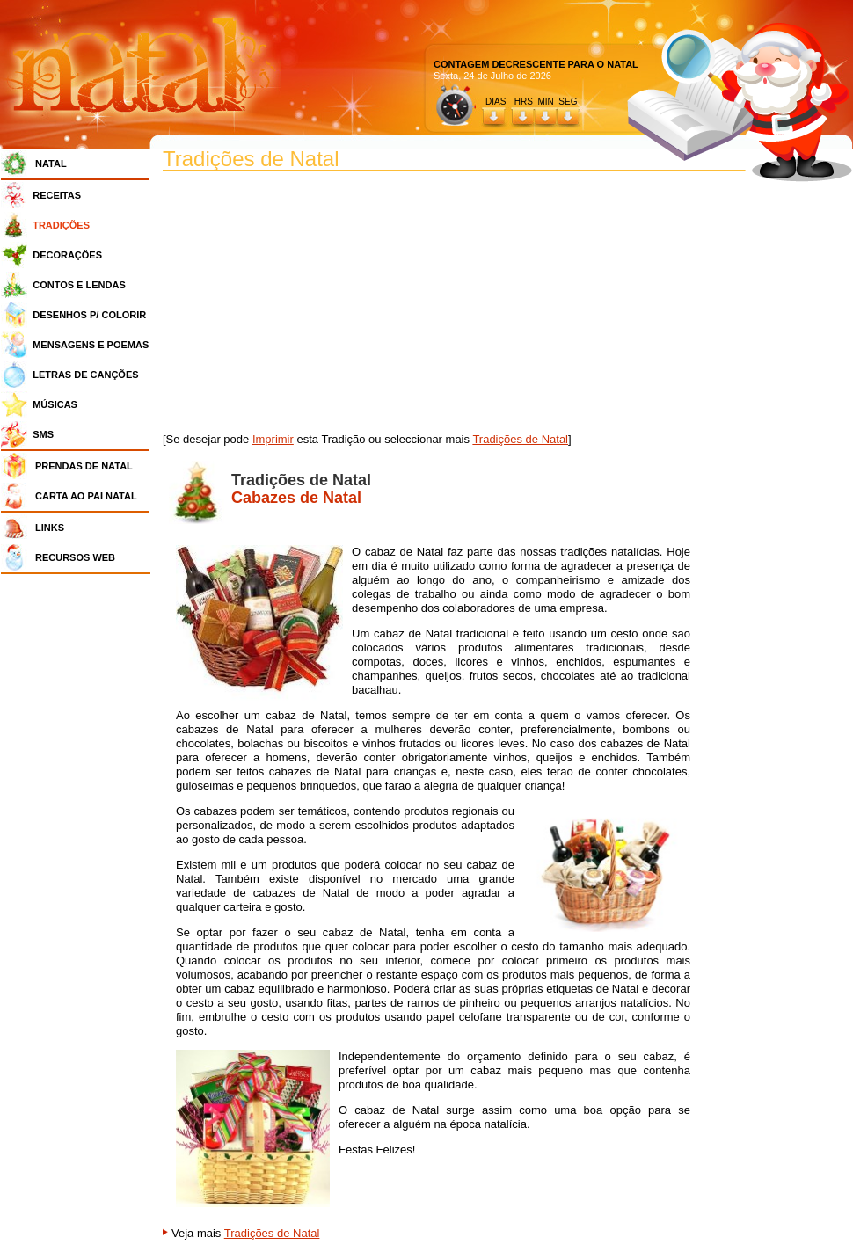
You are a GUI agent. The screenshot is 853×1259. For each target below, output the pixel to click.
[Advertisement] (80, 844)
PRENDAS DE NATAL (84, 466)
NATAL (51, 163)
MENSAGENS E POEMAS (91, 344)
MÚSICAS (55, 404)
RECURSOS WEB (75, 557)
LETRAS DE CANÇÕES (85, 374)
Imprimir (273, 439)
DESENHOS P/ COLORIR (89, 314)
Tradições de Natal (520, 439)
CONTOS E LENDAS (79, 285)
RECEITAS (57, 195)
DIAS (495, 101)
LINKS (49, 527)
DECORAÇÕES (67, 255)
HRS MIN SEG (547, 101)
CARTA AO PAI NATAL (86, 496)
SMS (43, 434)
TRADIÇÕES (61, 225)
